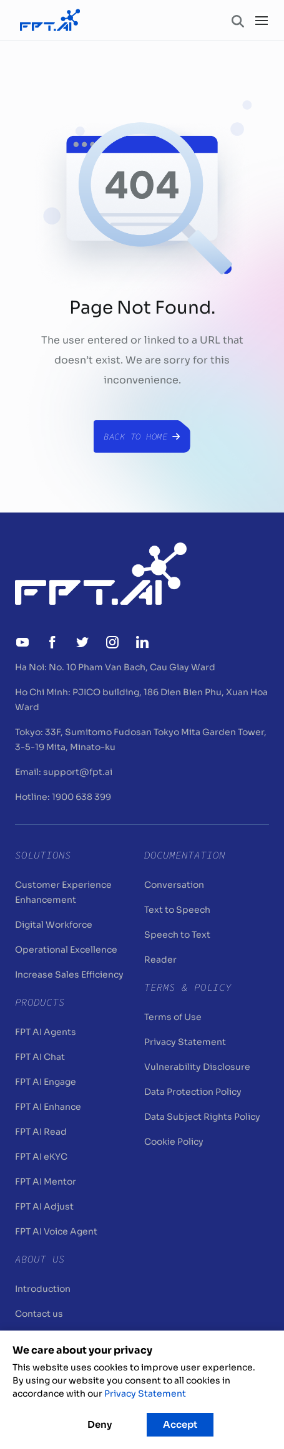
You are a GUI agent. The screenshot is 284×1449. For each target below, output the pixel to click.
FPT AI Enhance (48, 1106)
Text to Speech (177, 909)
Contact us (39, 1313)
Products (40, 1002)
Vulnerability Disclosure (197, 1066)
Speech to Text (177, 934)
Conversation (174, 884)
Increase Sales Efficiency (69, 974)
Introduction (43, 1288)
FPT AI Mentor (45, 1181)
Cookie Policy (173, 1141)
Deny (99, 1424)
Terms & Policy (188, 987)
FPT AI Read (41, 1131)
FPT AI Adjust (44, 1206)
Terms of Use (173, 1017)
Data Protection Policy (193, 1091)
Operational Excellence (66, 949)
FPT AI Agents (45, 1031)
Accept (180, 1424)
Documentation (184, 855)
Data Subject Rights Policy (202, 1116)
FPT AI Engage (45, 1081)
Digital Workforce (53, 924)
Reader (160, 959)
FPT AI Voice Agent (56, 1231)
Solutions (43, 855)
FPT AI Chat (40, 1056)
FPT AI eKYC (41, 1156)
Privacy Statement (185, 1041)
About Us (40, 1259)
